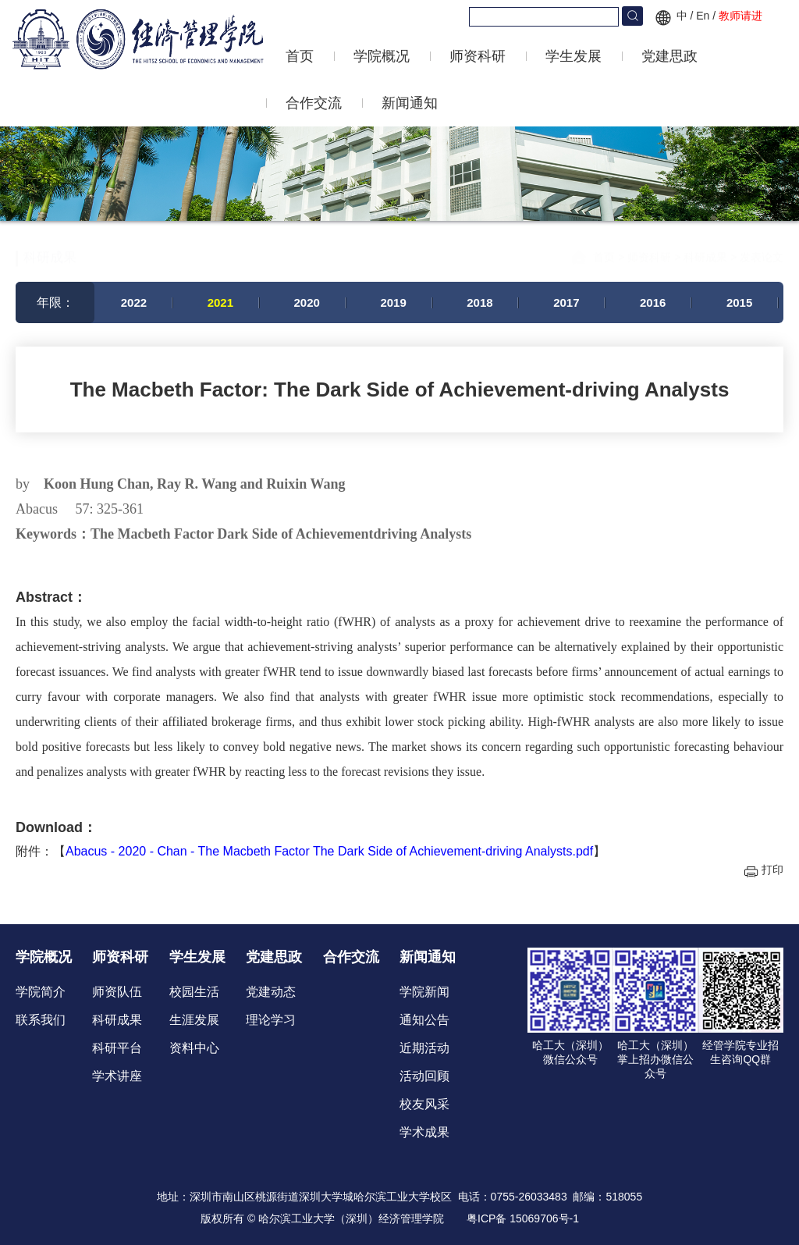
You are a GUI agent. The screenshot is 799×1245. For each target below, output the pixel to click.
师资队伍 (117, 991)
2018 (479, 302)
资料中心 (194, 1048)
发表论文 (761, 249)
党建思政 (669, 56)
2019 (393, 302)
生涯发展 (194, 1019)
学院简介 (41, 991)
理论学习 (271, 1019)
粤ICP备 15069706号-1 (523, 1218)
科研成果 (707, 249)
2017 (566, 302)
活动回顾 (424, 1076)
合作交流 (314, 103)
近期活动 (424, 1048)
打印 (772, 869)
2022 (134, 302)
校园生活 (194, 991)
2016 (653, 302)
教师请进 (740, 15)
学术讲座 (117, 1076)
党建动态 (271, 991)
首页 (300, 56)
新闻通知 (410, 103)
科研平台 (117, 1048)
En (702, 15)
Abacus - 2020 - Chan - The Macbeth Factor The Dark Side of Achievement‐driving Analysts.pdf (329, 851)
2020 (307, 302)
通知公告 (424, 1019)
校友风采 (424, 1104)
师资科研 (477, 56)
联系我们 (41, 1019)
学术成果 (424, 1132)
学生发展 (573, 56)
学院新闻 (424, 991)
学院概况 (381, 56)
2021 (220, 302)
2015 (739, 302)
